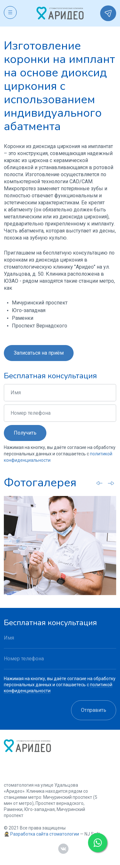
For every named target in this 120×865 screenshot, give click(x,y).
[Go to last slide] (99, 483)
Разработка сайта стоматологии (44, 834)
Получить (25, 433)
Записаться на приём (39, 353)
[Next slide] (111, 483)
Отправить (93, 710)
